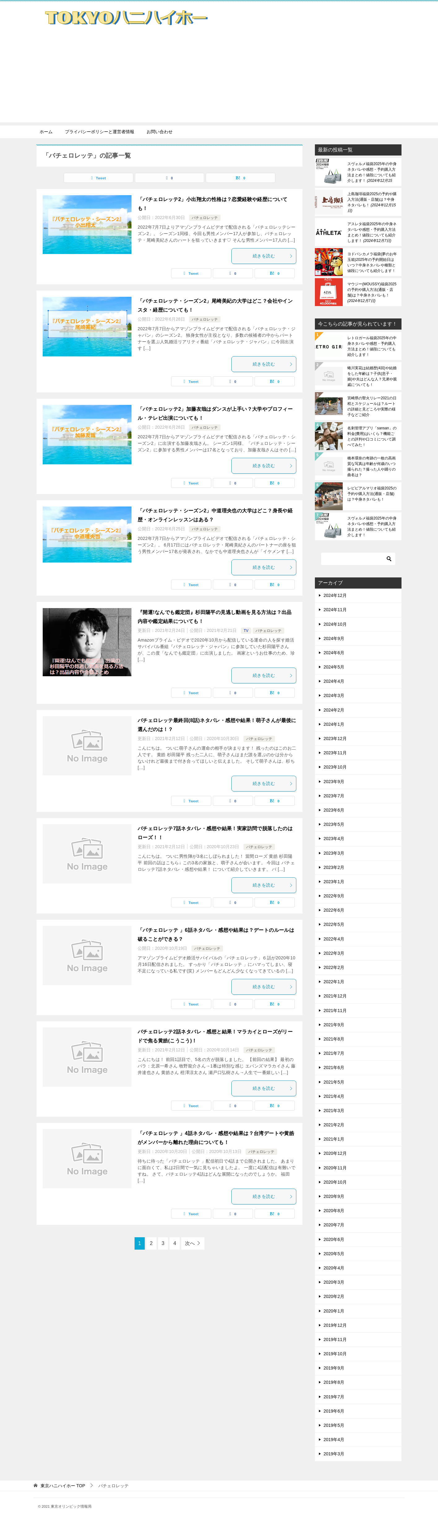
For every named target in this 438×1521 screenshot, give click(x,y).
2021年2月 (334, 1124)
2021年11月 (335, 1010)
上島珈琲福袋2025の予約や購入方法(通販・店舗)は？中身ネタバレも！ (372, 202)
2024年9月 (334, 638)
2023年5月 (334, 824)
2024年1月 (334, 724)
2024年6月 (334, 652)
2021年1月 (334, 1139)
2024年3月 (334, 695)
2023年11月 (335, 752)
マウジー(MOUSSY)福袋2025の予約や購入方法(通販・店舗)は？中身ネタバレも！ (372, 292)
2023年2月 (334, 867)
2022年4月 (334, 938)
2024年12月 (335, 595)
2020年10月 (335, 1182)
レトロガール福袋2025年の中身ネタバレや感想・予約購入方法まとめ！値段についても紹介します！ (372, 346)
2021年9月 (334, 1024)
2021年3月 (334, 1110)
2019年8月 (334, 1382)
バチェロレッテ (205, 218)
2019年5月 (334, 1425)
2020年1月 (334, 1310)
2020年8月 (334, 1210)
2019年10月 (335, 1353)
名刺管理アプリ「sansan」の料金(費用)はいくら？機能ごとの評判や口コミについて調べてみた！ (372, 436)
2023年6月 (334, 810)
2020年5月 (334, 1253)
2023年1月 (334, 881)
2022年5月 (334, 924)
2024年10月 (335, 624)
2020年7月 (334, 1224)
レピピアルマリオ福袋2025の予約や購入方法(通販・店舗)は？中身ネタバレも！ (372, 494)
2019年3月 (334, 1453)
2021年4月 (334, 1096)
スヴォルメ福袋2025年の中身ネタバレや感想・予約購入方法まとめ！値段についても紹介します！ (372, 172)
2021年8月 (334, 1039)
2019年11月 (335, 1339)
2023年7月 (334, 795)
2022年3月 (334, 953)
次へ (190, 1243)
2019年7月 (334, 1396)
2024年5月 (334, 666)
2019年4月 (334, 1439)
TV (246, 631)
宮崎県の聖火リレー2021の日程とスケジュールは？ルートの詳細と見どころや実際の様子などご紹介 (372, 406)
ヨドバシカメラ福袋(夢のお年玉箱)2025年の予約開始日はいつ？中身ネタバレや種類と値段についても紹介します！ (372, 262)
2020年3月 (334, 1282)
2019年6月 (334, 1411)
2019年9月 (334, 1367)
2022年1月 (334, 981)
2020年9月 (334, 1196)
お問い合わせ (160, 131)
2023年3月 (334, 853)
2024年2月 (334, 710)
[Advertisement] (219, 79)
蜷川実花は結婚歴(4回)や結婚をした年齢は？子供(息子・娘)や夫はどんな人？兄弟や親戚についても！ (372, 376)
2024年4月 (334, 681)
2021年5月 (334, 1082)
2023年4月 (334, 838)
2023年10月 (335, 767)
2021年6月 (334, 1067)
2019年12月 (335, 1325)
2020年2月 (334, 1296)
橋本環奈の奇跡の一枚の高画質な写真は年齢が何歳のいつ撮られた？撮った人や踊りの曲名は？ (371, 466)
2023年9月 (334, 781)
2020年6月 (334, 1239)
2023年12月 (335, 738)
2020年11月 (335, 1167)
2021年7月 (334, 1053)
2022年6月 (334, 910)
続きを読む (273, 255)
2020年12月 (335, 1153)
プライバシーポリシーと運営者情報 (99, 131)
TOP (63, 1485)
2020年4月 (334, 1267)
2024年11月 (335, 609)
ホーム (46, 131)
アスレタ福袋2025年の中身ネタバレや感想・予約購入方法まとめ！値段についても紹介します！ (372, 232)
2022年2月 (334, 967)
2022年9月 (334, 895)
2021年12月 (335, 995)
